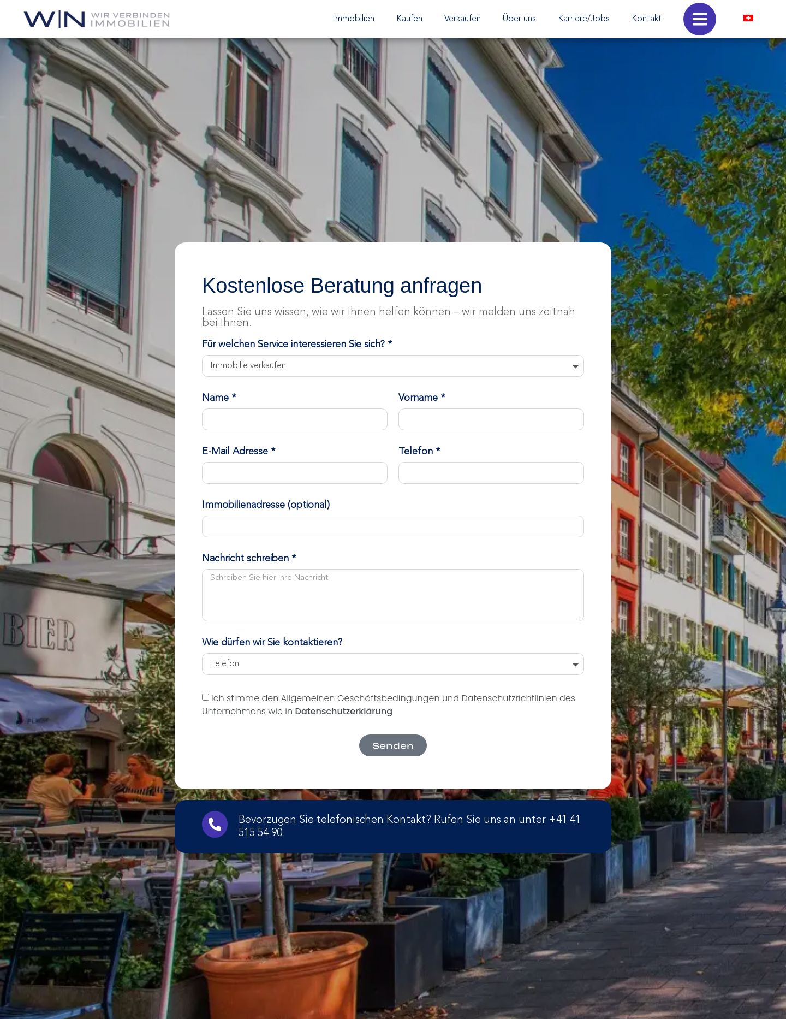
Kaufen (409, 19)
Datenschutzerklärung (344, 710)
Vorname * (421, 398)
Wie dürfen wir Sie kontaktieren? (272, 643)
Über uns (519, 19)
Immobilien (353, 19)
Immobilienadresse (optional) (266, 505)
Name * (219, 398)
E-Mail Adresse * (238, 452)
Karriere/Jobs (584, 19)
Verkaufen (462, 19)
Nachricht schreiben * (249, 559)
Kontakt (647, 19)
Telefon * (419, 452)
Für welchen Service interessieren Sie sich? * (297, 344)
